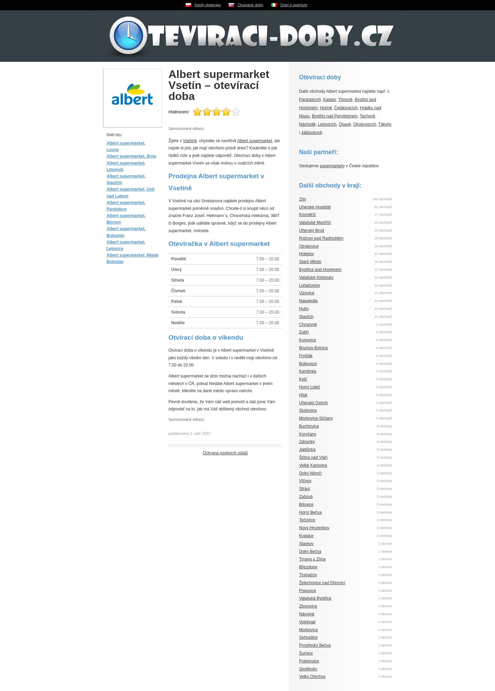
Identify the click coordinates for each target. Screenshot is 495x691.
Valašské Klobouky (316, 277)
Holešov (306, 253)
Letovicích (327, 124)
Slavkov (306, 543)
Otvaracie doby (250, 5)
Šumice (306, 653)
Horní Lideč (309, 387)
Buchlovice (309, 426)
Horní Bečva (310, 512)
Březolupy (308, 567)
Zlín (302, 199)
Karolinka (307, 371)
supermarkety (332, 165)
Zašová (305, 496)
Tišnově (345, 99)
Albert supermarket (254, 140)
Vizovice (306, 293)
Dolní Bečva (310, 551)
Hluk (303, 395)
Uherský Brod (311, 230)
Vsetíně (190, 140)
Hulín (304, 308)
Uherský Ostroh (313, 402)
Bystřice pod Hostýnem (320, 269)
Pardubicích (310, 99)
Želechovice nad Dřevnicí (322, 582)
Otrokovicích (364, 124)
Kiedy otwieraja (208, 5)
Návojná (306, 614)
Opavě (345, 124)
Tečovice (307, 520)
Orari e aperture (293, 5)
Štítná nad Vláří (313, 457)
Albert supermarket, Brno (131, 156)
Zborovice (308, 606)
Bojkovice (308, 363)
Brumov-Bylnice (313, 348)
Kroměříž (307, 214)
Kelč (303, 379)
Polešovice (309, 661)
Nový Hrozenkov (314, 527)
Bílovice (306, 504)
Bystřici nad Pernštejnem (335, 116)
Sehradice (308, 637)
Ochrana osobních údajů (225, 453)
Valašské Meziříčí (315, 222)
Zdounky (307, 441)
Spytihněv (308, 669)
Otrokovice (309, 246)
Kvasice (306, 535)
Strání (304, 488)
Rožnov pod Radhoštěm (321, 238)
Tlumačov (308, 575)
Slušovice (308, 410)
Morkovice (308, 629)
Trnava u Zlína (312, 559)
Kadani (329, 99)
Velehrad (307, 622)
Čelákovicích (346, 107)
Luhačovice (309, 285)
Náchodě (307, 124)
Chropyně (308, 324)
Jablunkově (311, 132)
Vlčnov (305, 480)
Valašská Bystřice (315, 598)
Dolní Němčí (310, 473)
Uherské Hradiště (315, 207)
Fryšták (305, 355)
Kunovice (307, 340)
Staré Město (310, 261)
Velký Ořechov (312, 676)
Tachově (367, 116)
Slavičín (306, 316)
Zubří (304, 332)
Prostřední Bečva (315, 645)
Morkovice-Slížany (316, 418)
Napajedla (308, 300)
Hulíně (326, 107)
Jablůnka (307, 449)
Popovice (307, 590)
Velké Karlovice (313, 465)
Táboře (385, 124)
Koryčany (307, 434)
